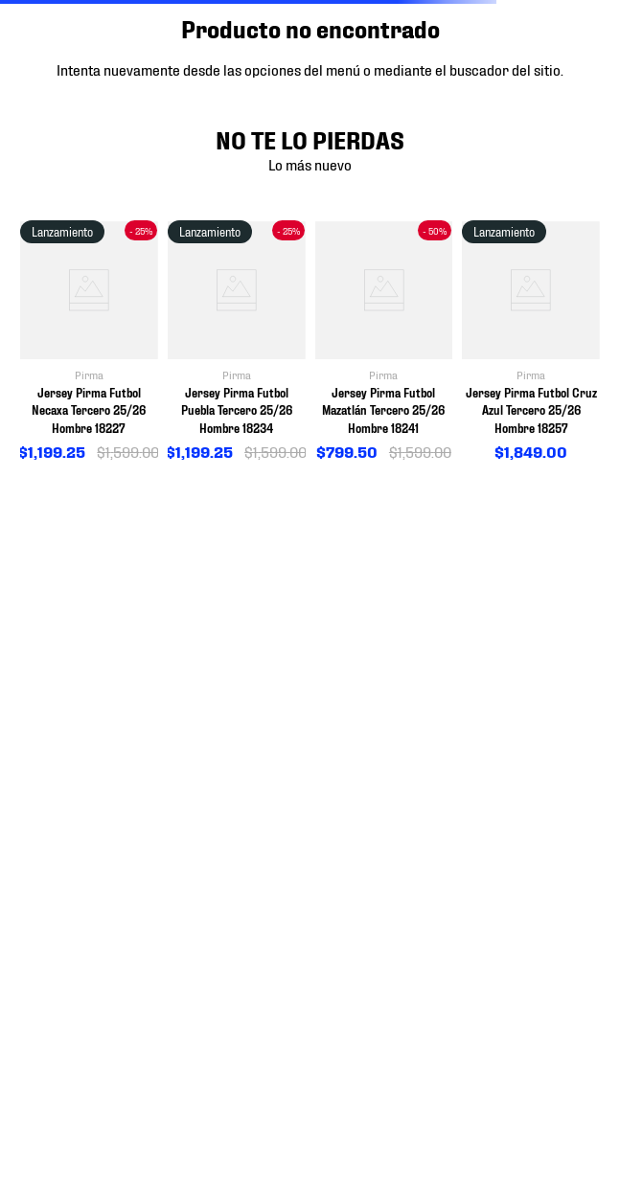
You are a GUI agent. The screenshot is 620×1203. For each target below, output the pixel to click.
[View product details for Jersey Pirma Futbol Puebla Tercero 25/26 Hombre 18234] (237, 342)
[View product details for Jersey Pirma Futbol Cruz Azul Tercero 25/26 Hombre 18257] (531, 342)
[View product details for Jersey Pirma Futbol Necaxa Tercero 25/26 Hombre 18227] (89, 342)
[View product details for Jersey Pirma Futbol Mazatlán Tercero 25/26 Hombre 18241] (384, 342)
